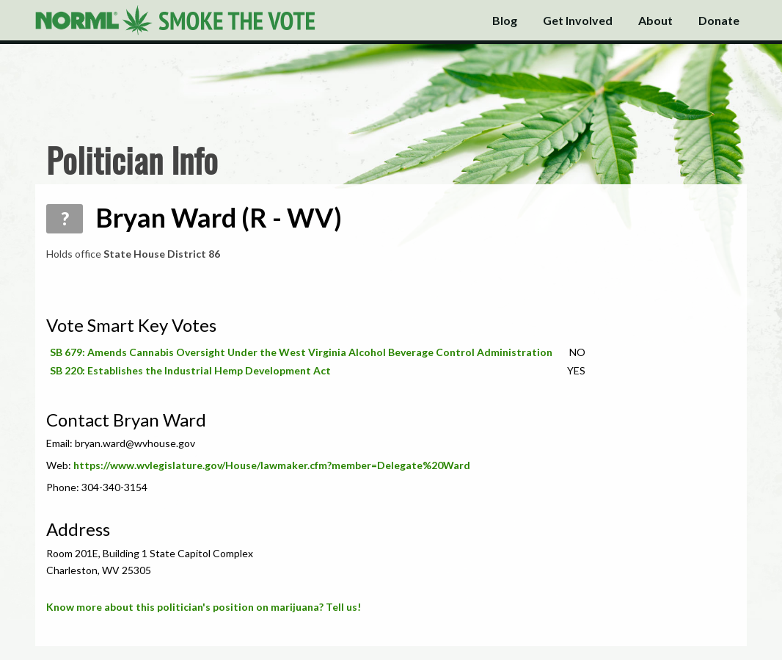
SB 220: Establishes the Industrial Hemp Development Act (190, 370)
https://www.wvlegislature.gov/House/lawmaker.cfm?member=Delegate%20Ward (271, 465)
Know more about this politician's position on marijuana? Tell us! (203, 607)
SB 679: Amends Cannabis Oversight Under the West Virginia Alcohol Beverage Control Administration (301, 352)
